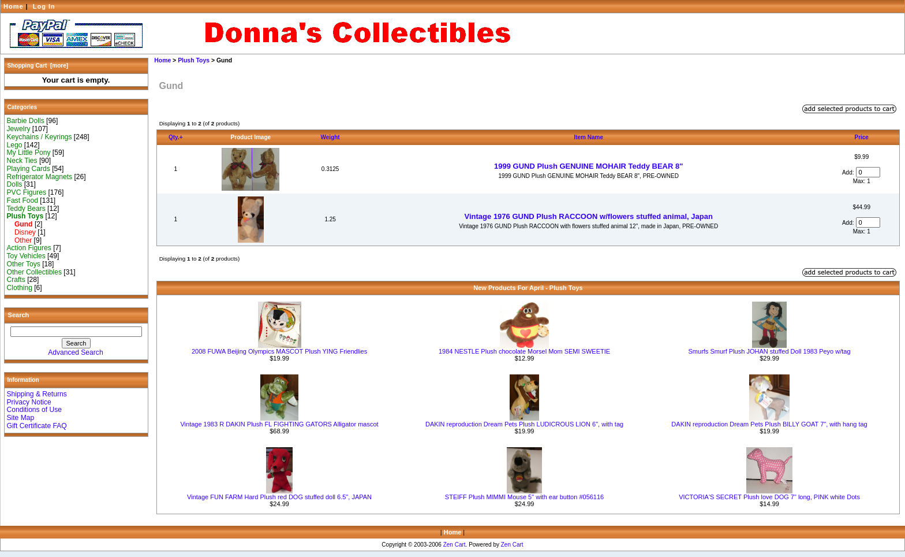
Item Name (588, 137)
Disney (21, 232)
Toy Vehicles (26, 256)
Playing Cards (28, 169)
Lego (15, 145)
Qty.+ (176, 137)
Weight (330, 137)
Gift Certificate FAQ (37, 426)
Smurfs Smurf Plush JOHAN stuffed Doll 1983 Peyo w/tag (770, 351)
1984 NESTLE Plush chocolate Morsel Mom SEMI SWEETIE (524, 351)
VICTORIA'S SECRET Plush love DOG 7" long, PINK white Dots (769, 496)
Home (13, 6)
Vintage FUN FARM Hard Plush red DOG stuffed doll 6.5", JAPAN (279, 496)
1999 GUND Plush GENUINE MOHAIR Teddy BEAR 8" (588, 166)
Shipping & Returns (37, 394)
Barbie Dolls (25, 121)
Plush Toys (194, 60)
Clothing (19, 288)
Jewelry (19, 129)
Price (861, 137)
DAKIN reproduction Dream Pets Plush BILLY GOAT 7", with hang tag (769, 424)
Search (18, 314)
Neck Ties (22, 161)
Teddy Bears (26, 209)
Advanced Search (75, 352)
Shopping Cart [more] (38, 65)
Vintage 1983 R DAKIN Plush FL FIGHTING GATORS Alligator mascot (279, 424)
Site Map (21, 418)
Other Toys (23, 264)
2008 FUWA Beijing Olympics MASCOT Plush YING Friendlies (279, 351)
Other (19, 240)
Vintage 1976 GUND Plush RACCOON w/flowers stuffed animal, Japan (589, 216)
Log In (44, 6)
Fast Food (22, 200)
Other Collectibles (34, 272)
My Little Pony (29, 152)
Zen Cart (454, 544)
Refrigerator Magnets (40, 177)
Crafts (16, 280)
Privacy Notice (29, 402)
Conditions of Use (34, 410)
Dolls (15, 184)
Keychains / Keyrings (39, 137)
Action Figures (29, 248)
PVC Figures (27, 192)
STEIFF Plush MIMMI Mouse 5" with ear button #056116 (524, 496)
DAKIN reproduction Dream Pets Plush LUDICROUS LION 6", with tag (524, 424)
